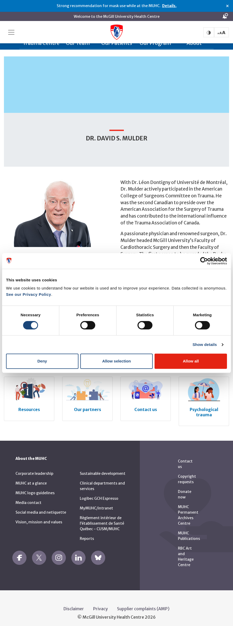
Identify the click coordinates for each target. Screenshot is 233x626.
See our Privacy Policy (28, 294)
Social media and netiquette (40, 509)
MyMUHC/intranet (96, 504)
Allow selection (116, 361)
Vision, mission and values (38, 518)
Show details (205, 344)
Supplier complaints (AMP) (143, 605)
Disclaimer (73, 605)
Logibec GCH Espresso (99, 495)
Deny (42, 361)
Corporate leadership (34, 470)
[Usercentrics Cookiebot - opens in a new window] (204, 261)
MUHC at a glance (31, 479)
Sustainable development (102, 470)
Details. (169, 5)
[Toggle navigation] (11, 32)
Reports (87, 535)
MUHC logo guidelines (35, 489)
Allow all (191, 361)
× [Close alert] (227, 6)
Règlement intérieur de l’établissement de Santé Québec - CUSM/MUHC (102, 520)
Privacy (100, 605)
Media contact (28, 499)
